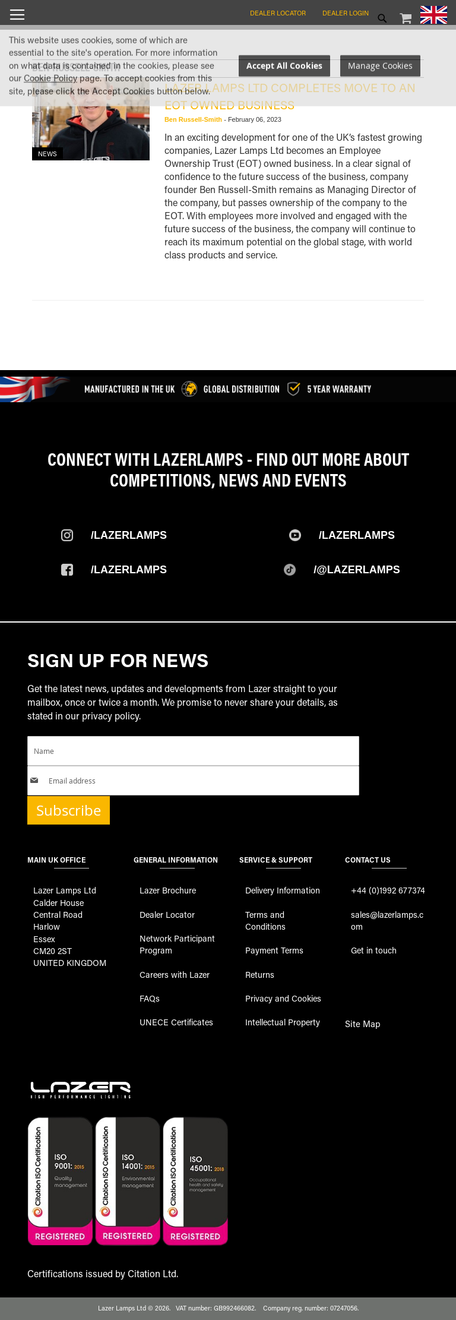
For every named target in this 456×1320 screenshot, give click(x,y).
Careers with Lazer (175, 974)
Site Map (363, 1024)
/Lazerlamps (129, 535)
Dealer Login (345, 12)
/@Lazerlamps (357, 570)
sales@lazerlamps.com (387, 920)
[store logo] (228, 42)
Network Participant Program (177, 944)
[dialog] (228, 121)
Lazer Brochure (168, 890)
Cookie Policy (50, 134)
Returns (259, 974)
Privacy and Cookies (283, 998)
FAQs (150, 998)
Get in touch (374, 950)
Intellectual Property (282, 1022)
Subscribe (68, 810)
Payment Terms (274, 950)
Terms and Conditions (265, 920)
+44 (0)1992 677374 (388, 890)
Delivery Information (282, 890)
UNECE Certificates (176, 1022)
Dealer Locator (278, 12)
